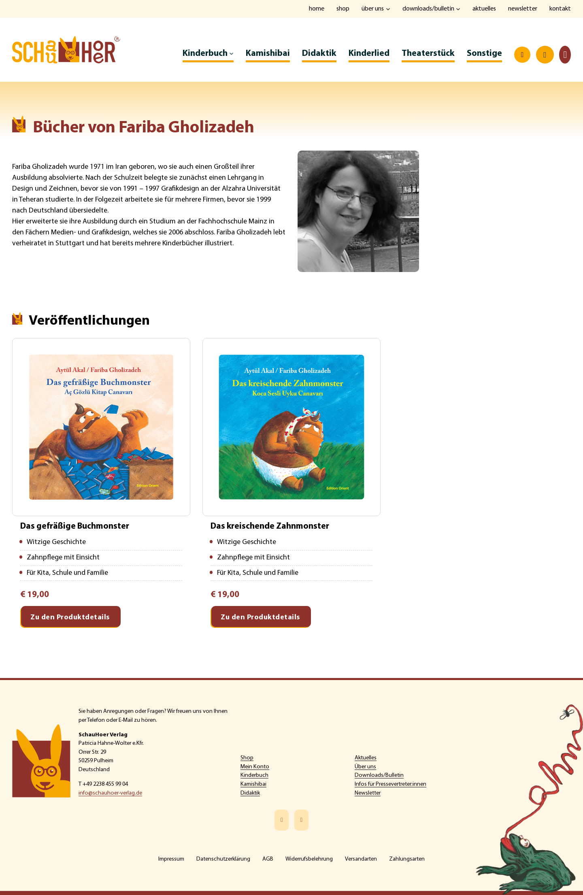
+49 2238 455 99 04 (105, 784)
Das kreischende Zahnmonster (270, 527)
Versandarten (361, 859)
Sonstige (484, 54)
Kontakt (560, 9)
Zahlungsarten (407, 859)
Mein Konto (254, 767)
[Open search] (522, 55)
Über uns (371, 9)
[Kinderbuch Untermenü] (231, 54)
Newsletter (522, 9)
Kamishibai (268, 54)
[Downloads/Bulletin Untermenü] (457, 9)
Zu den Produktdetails (70, 619)
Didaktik (319, 54)
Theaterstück (428, 54)
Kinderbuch (205, 54)
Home (314, 9)
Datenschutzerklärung (223, 859)
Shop (341, 9)
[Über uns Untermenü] (387, 9)
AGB (267, 859)
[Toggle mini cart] (565, 55)
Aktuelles (484, 9)
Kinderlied (369, 54)
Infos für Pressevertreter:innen (390, 784)
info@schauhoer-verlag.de (110, 793)
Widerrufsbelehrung (309, 859)
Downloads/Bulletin (427, 9)
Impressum (171, 859)
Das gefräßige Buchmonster (75, 527)
